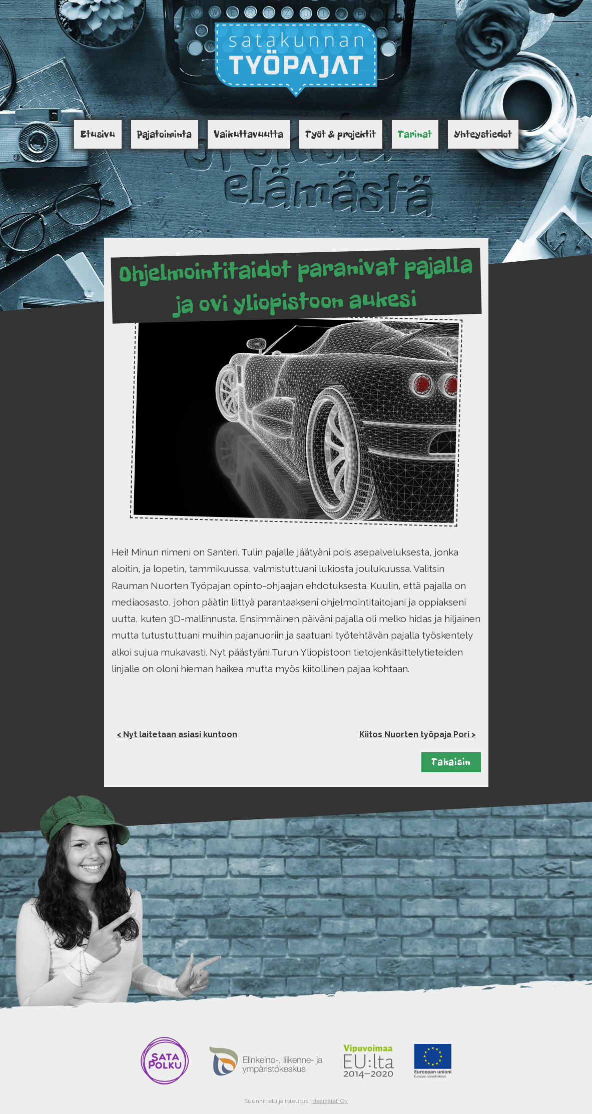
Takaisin (451, 762)
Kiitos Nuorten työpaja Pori (414, 734)
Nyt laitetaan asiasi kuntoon (180, 734)
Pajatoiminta (164, 134)
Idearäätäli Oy (329, 1100)
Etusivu (97, 134)
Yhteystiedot (483, 134)
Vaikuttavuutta (248, 134)
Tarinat (415, 134)
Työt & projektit (340, 134)
